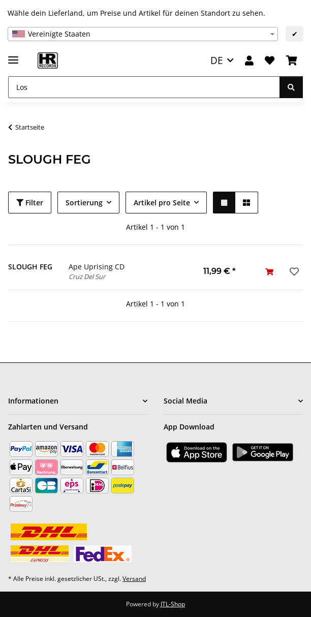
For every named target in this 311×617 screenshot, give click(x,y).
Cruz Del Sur (87, 276)
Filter (29, 202)
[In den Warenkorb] (269, 271)
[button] (249, 60)
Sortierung (84, 202)
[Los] (144, 87)
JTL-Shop (173, 604)
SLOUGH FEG (30, 266)
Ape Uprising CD (97, 266)
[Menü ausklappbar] (13, 55)
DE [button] (216, 60)
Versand (134, 578)
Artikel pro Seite (162, 202)
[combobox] (143, 34)
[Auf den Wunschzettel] (293, 271)
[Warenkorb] (292, 60)
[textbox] (142, 34)
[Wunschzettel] (269, 60)
